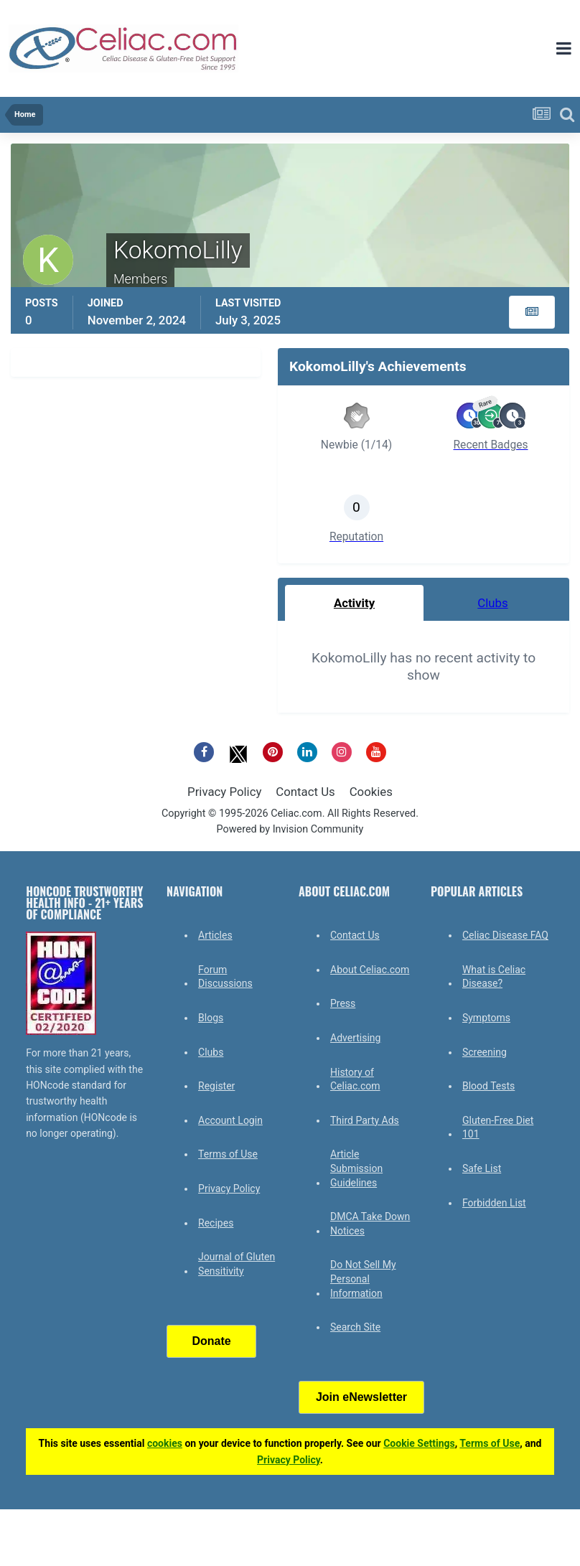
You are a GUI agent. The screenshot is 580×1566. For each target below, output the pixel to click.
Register (216, 1086)
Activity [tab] (354, 603)
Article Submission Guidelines (356, 1168)
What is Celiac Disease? (493, 977)
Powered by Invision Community (290, 829)
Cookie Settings (419, 1443)
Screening (484, 1052)
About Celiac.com (369, 969)
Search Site (355, 1327)
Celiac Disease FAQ (505, 935)
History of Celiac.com (355, 1079)
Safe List (481, 1168)
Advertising (355, 1038)
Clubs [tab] (492, 603)
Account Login (230, 1120)
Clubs (210, 1052)
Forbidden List (494, 1203)
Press (342, 1003)
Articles (215, 935)
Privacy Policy (224, 791)
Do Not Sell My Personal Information (363, 1278)
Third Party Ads (364, 1120)
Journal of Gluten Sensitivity (236, 1264)
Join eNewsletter (361, 1397)
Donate (211, 1341)
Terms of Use (228, 1154)
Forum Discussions (225, 977)
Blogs (210, 1017)
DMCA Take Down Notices (370, 1224)
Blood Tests (488, 1086)
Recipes (215, 1223)
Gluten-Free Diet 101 (497, 1127)
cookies (164, 1443)
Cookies (371, 791)
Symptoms (486, 1017)
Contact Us (305, 791)
